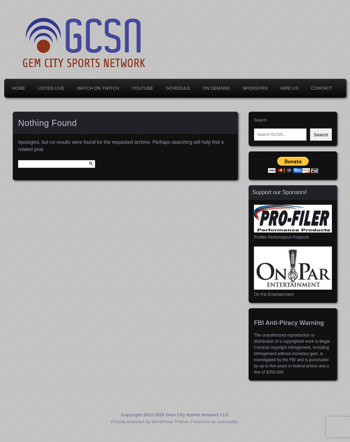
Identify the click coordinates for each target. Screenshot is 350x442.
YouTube (142, 88)
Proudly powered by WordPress (142, 421)
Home (18, 88)
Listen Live (51, 88)
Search (260, 120)
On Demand (216, 88)
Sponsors (255, 88)
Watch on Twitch (98, 88)
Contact (321, 88)
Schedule (178, 88)
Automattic (227, 421)
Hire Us (289, 88)
